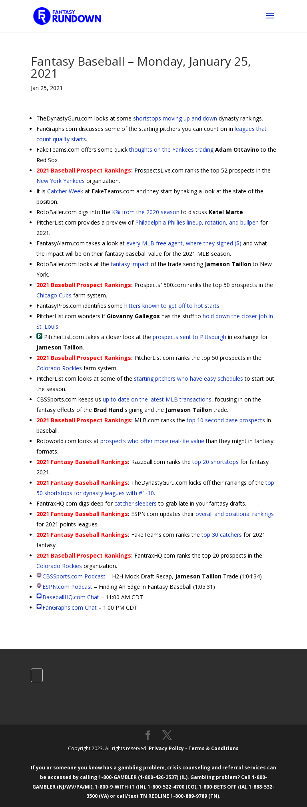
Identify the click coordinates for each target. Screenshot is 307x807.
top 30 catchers (221, 534)
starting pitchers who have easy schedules (188, 378)
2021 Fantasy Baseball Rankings (82, 462)
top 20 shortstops (215, 462)
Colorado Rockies (59, 368)
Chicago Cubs (54, 295)
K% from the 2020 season (145, 212)
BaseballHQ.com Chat (70, 597)
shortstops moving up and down (175, 118)
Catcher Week (65, 191)
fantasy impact (130, 264)
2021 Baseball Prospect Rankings (83, 170)
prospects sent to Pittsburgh (189, 337)
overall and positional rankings (234, 514)
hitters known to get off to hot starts (171, 305)
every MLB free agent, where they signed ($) (183, 243)
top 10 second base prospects (226, 420)
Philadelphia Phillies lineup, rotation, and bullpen (197, 222)
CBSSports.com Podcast (74, 576)
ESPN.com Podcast (67, 586)
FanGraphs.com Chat (69, 607)
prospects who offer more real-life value (152, 441)
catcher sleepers (135, 503)
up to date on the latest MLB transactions (157, 399)
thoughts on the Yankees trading (171, 149)
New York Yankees (60, 181)
